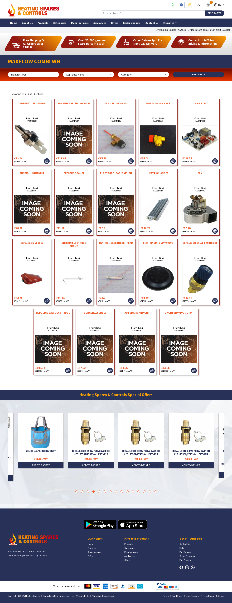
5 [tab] (99, 491)
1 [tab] (76, 491)
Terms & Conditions (172, 595)
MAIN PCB (200, 103)
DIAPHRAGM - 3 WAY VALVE (158, 242)
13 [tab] (144, 491)
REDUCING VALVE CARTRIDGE (53, 312)
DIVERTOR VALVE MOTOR (179, 312)
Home (13, 22)
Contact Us (152, 22)
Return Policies (191, 595)
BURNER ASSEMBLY (95, 312)
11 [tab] (133, 491)
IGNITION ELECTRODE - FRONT (74, 244)
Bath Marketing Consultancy (100, 595)
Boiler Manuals (131, 22)
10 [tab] (127, 491)
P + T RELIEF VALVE (116, 103)
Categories (59, 22)
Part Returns (185, 552)
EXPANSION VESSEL (32, 242)
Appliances (99, 22)
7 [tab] (110, 491)
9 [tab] (122, 491)
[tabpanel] (141, 441)
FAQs (90, 556)
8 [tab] (116, 491)
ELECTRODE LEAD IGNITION (116, 173)
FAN (200, 173)
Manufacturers (80, 22)
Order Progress (187, 556)
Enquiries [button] (169, 22)
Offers (114, 22)
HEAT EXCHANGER (158, 173)
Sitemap (220, 595)
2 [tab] (82, 491)
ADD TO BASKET (41, 465)
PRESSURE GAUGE (74, 173)
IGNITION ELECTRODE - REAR (116, 242)
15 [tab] (155, 491)
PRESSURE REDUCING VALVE (74, 103)
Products (43, 22)
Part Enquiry (185, 560)
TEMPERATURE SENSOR (32, 103)
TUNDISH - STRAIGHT (31, 173)
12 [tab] (138, 491)
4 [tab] (93, 491)
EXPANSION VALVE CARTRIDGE (200, 242)
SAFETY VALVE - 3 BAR (158, 103)
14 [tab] (150, 491)
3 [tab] (88, 491)
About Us (27, 22)
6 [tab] (105, 491)
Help (220, 5)
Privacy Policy (207, 595)
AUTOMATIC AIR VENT (137, 312)
